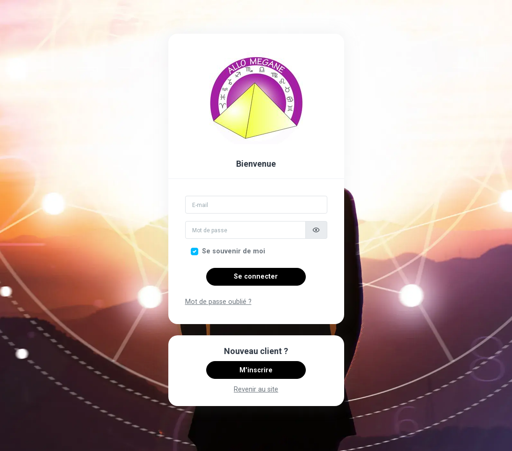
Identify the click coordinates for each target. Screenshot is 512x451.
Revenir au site (256, 389)
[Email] (256, 205)
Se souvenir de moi (233, 251)
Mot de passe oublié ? (218, 302)
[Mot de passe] (245, 230)
